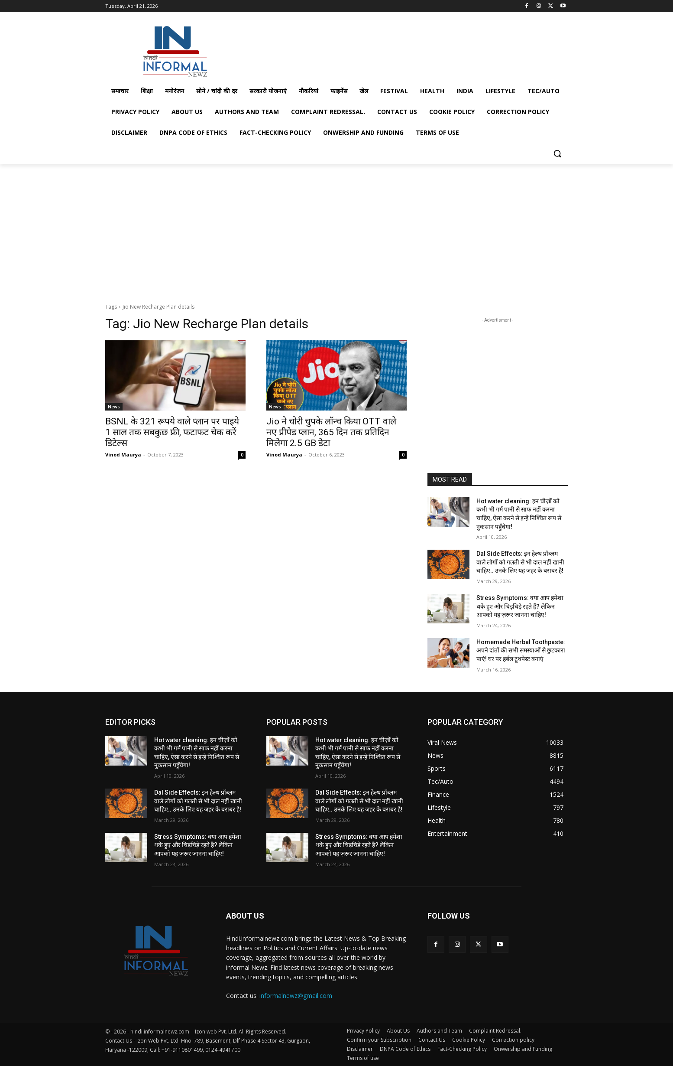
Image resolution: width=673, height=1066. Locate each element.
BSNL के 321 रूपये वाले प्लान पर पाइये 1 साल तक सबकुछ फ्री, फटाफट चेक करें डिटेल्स (172, 432)
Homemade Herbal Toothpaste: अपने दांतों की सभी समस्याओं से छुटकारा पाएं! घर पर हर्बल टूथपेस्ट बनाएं (520, 650)
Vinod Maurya (123, 454)
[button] (557, 153)
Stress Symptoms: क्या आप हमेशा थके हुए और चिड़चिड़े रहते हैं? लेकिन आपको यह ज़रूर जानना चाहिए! (519, 606)
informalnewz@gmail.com (295, 995)
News (114, 407)
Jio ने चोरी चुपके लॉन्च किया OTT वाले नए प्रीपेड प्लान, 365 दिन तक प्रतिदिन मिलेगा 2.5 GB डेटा (331, 432)
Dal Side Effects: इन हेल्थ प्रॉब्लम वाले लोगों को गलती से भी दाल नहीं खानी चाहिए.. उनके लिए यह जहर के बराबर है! (520, 562)
